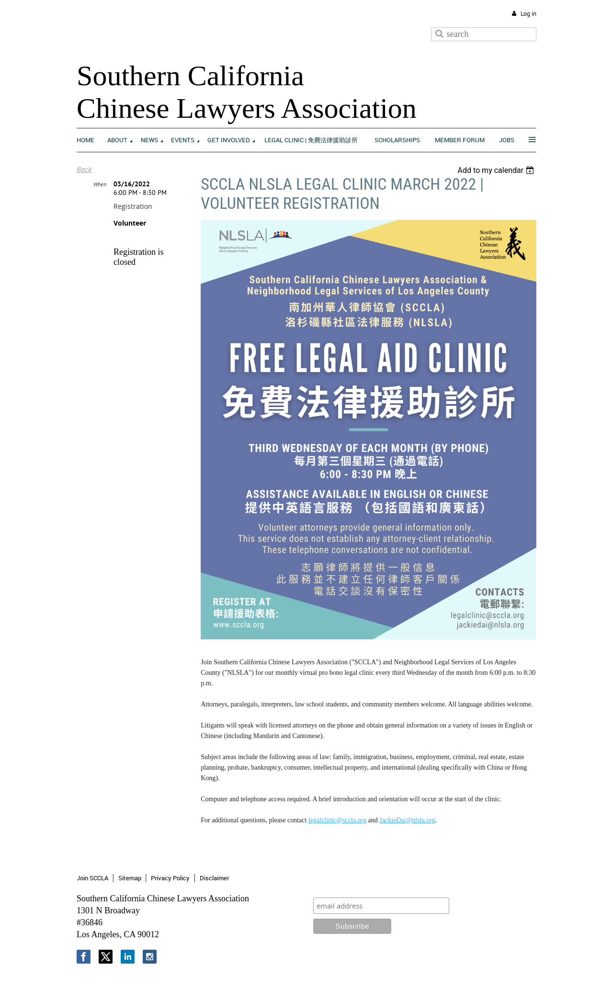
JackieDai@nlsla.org (407, 820)
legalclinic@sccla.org (337, 820)
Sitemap (129, 878)
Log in (528, 14)
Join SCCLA (92, 878)
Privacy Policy (170, 878)
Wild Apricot (457, 981)
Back (84, 169)
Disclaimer (214, 878)
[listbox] (496, 170)
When (99, 184)
